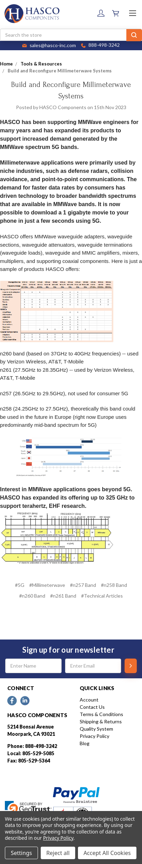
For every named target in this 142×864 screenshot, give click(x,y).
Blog (84, 743)
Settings (21, 853)
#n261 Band (63, 596)
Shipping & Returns (101, 721)
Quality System (96, 729)
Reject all (58, 853)
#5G (19, 585)
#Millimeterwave (47, 585)
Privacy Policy (94, 736)
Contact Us (92, 707)
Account (89, 700)
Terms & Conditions (101, 714)
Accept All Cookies (107, 853)
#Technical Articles (102, 596)
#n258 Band (114, 585)
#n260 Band (32, 596)
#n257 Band (83, 585)
